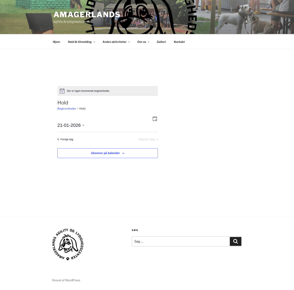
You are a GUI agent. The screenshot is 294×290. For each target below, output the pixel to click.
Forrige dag (65, 139)
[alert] (107, 91)
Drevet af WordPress (66, 280)
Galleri (161, 42)
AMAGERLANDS (87, 14)
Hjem (56, 42)
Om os (143, 42)
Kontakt (179, 42)
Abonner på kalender (105, 153)
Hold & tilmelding (82, 42)
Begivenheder (66, 108)
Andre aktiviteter (117, 42)
